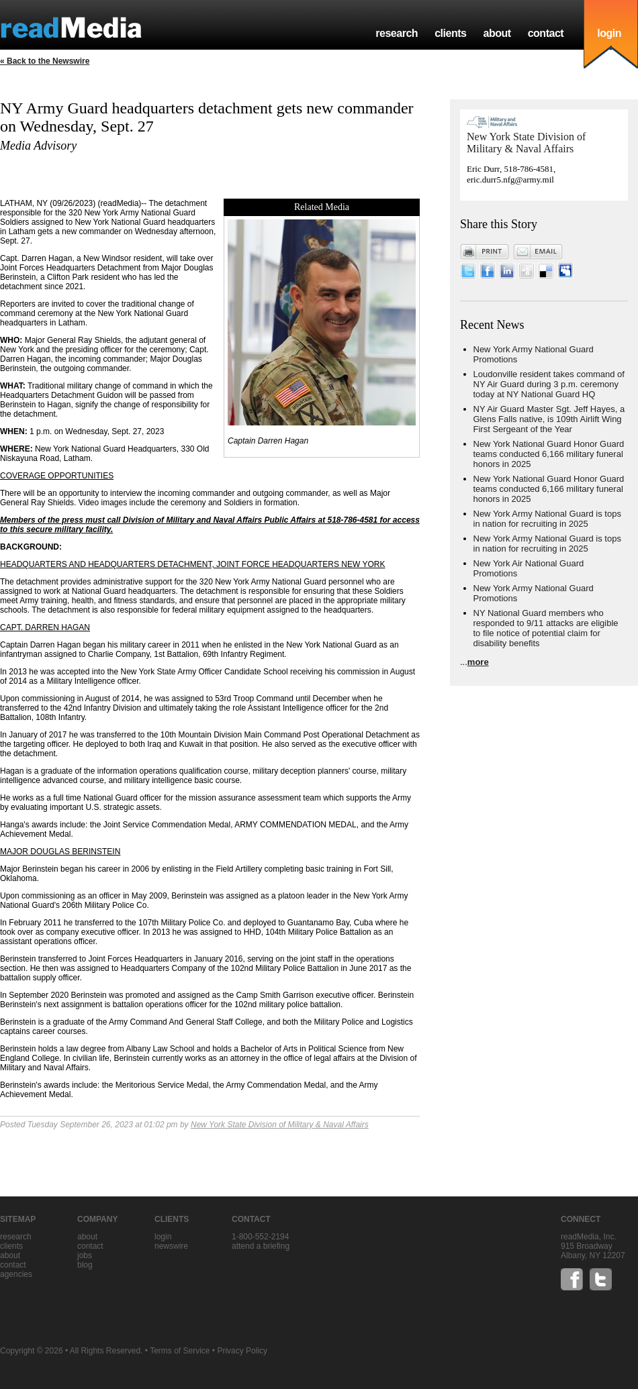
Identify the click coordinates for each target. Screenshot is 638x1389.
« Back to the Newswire (44, 61)
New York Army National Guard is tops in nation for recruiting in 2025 (547, 519)
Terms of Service (180, 1350)
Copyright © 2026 (31, 1350)
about (496, 33)
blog (85, 1265)
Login (162, 1236)
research (396, 33)
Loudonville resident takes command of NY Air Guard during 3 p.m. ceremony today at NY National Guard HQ (549, 384)
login (609, 33)
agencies (16, 1274)
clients (450, 33)
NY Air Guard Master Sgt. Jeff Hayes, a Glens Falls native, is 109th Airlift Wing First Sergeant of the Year (549, 419)
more (478, 662)
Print (485, 252)
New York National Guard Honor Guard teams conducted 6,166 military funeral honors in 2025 (549, 454)
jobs (84, 1255)
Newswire (171, 1246)
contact (546, 33)
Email (538, 252)
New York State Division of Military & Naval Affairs (280, 1124)
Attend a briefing (260, 1246)
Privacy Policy (242, 1350)
